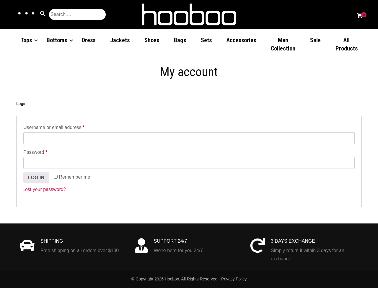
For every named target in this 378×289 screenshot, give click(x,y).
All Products (346, 44)
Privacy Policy (234, 279)
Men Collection (283, 44)
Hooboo (171, 279)
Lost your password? (44, 190)
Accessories (241, 40)
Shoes (151, 40)
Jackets (120, 40)
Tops (26, 40)
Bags (180, 40)
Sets (206, 40)
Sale (315, 40)
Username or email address (63, 127)
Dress (88, 40)
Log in (36, 178)
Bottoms (57, 40)
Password (44, 152)
